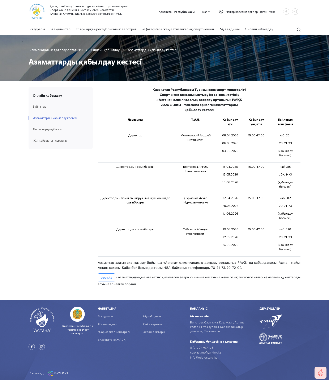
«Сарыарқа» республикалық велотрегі (106, 29)
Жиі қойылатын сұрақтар (50, 140)
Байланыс (39, 106)
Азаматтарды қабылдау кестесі (55, 118)
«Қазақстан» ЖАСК (111, 339)
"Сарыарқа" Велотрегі (114, 332)
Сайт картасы (153, 324)
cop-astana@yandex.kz (205, 352)
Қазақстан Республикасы (177, 11)
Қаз (204, 11)
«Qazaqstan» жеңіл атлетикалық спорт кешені (178, 29)
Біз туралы (37, 29)
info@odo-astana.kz (203, 357)
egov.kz (106, 277)
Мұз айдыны (230, 29)
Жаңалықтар (60, 29)
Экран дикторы (154, 332)
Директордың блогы (47, 129)
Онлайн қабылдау (259, 29)
